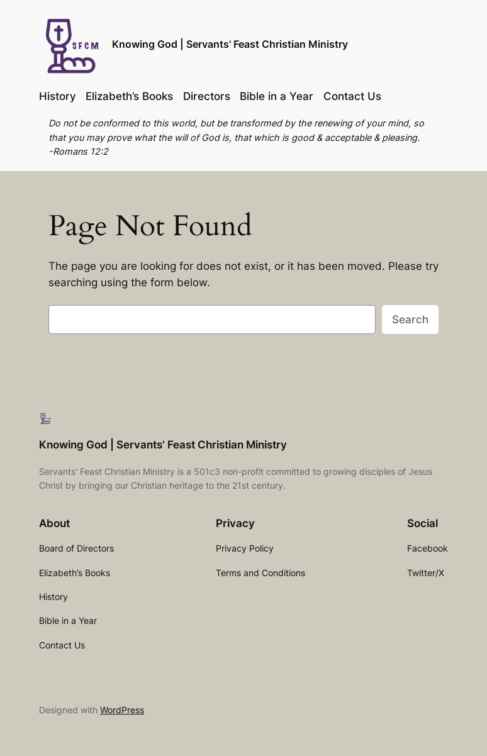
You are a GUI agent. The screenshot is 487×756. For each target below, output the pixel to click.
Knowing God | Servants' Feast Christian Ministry (230, 44)
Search (410, 319)
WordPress (122, 709)
